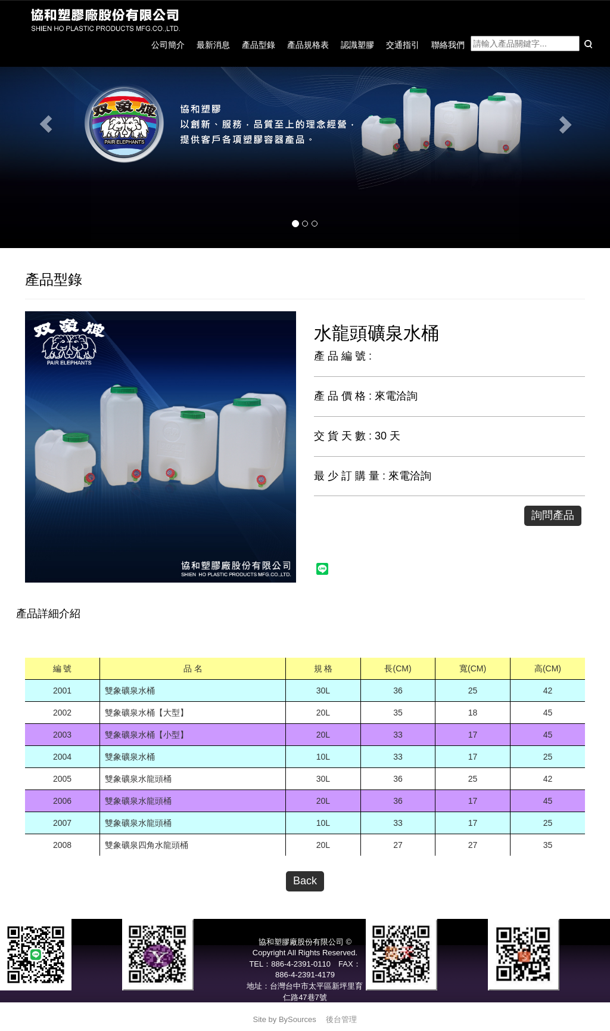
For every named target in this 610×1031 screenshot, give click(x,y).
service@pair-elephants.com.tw (305, 1008)
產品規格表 (308, 44)
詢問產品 (552, 515)
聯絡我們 (448, 44)
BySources (297, 1019)
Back (305, 881)
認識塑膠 (357, 44)
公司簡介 (168, 44)
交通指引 (402, 44)
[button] (46, 124)
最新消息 (213, 44)
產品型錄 (258, 44)
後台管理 (341, 1019)
